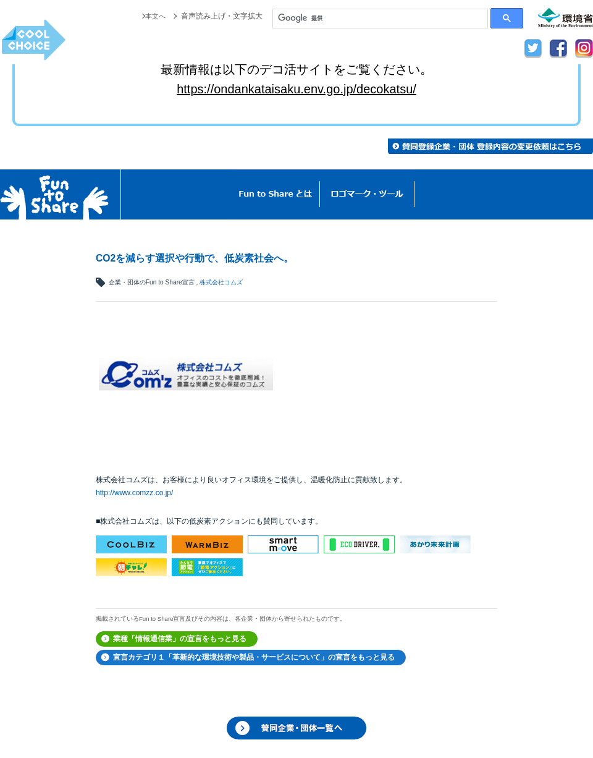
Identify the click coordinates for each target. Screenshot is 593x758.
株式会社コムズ (221, 282)
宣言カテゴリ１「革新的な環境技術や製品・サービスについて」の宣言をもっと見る (254, 657)
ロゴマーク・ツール (367, 194)
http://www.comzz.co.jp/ (134, 492)
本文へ (154, 16)
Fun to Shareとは (275, 194)
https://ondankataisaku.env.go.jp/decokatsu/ (296, 89)
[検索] (380, 18)
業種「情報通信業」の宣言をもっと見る (179, 638)
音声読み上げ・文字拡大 (222, 16)
